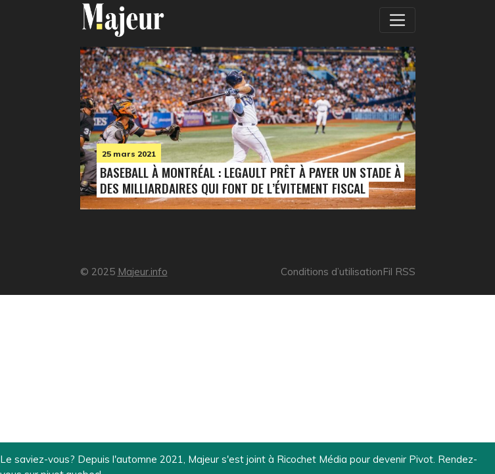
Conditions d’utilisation (332, 271)
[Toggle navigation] (397, 19)
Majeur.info (143, 271)
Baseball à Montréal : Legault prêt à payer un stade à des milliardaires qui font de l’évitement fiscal (250, 180)
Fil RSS (399, 271)
